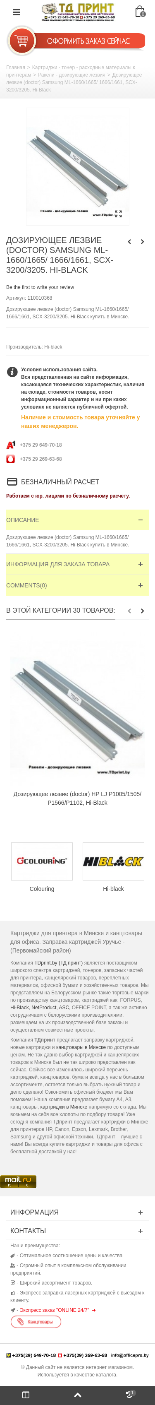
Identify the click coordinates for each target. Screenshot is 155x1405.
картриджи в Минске (64, 1107)
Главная (15, 67)
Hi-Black (19, 1007)
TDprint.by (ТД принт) (58, 963)
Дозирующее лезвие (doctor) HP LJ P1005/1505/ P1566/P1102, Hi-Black (77, 798)
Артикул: (16, 298)
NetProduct (43, 1007)
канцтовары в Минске (81, 1047)
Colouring (42, 888)
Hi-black (53, 347)
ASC (64, 1007)
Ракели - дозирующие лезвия (71, 75)
